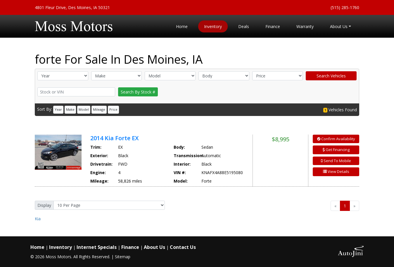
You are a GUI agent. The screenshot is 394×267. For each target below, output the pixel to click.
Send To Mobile (336, 160)
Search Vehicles (331, 76)
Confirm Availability (336, 138)
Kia (38, 218)
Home (37, 247)
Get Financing (336, 149)
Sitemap (122, 256)
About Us (154, 247)
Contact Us (183, 247)
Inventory (60, 247)
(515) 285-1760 (345, 7)
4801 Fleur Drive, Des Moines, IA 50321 (72, 7)
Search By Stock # (138, 92)
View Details (336, 171)
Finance (130, 247)
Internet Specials (97, 247)
